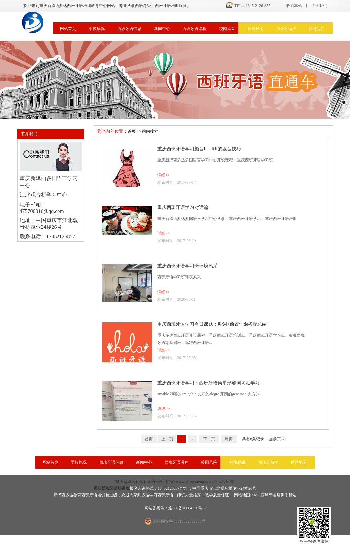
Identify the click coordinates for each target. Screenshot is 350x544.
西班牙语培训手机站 (278, 495)
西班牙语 (165, 495)
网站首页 (68, 28)
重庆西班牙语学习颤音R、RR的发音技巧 (199, 148)
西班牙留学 (286, 28)
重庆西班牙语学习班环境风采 (187, 265)
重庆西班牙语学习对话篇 (182, 207)
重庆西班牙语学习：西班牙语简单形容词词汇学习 (208, 382)
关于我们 (319, 5)
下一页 (209, 439)
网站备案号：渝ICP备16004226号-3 (175, 508)
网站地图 (299, 462)
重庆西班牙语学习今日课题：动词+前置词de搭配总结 (212, 324)
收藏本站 (294, 5)
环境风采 (256, 28)
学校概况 (97, 28)
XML (255, 495)
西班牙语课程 (194, 28)
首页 (132, 131)
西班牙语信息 (129, 28)
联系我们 (317, 28)
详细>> (163, 175)
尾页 (229, 439)
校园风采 (227, 28)
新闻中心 (162, 28)
